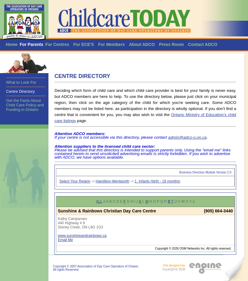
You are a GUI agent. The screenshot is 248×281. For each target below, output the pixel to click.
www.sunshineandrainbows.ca (82, 236)
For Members (111, 44)
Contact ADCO (202, 44)
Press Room (171, 44)
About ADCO (142, 44)
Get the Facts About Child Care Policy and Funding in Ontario (25, 105)
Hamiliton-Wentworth (112, 181)
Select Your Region (74, 181)
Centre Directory (20, 91)
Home (12, 44)
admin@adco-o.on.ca (187, 137)
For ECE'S (83, 44)
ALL (99, 201)
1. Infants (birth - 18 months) (157, 181)
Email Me (65, 240)
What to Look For (21, 82)
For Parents (31, 44)
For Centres (57, 44)
